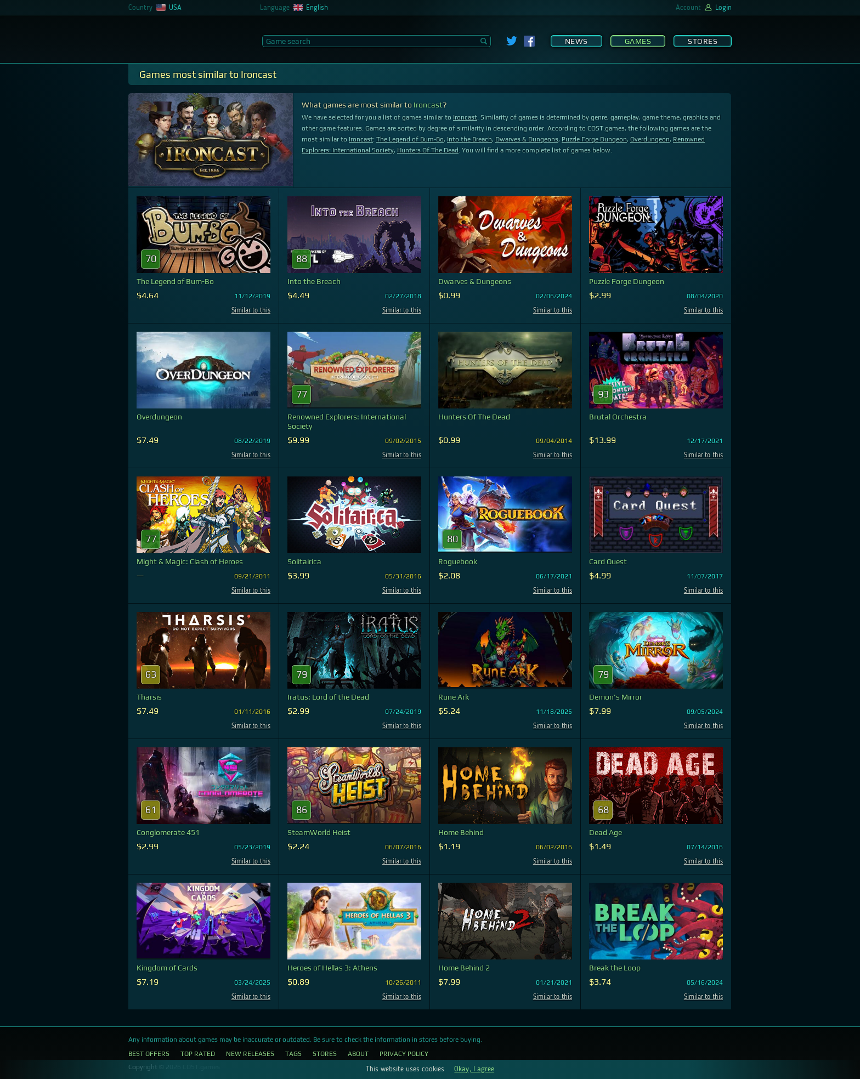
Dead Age (605, 832)
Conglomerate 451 (168, 832)
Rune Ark (453, 696)
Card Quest (608, 561)
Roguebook (457, 561)
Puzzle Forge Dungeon (594, 139)
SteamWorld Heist (318, 832)
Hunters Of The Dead (428, 150)
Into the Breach (469, 139)
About (358, 1054)
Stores (702, 41)
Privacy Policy (404, 1054)
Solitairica (304, 561)
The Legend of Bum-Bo (410, 139)
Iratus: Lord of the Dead (328, 696)
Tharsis (149, 696)
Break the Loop (615, 967)
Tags (293, 1054)
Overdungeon (650, 139)
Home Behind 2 (464, 967)
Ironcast (428, 104)
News (576, 41)
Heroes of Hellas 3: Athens (332, 967)
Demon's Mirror (615, 696)
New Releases (250, 1054)
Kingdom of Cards (167, 967)
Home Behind (461, 832)
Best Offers (148, 1054)
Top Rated (197, 1054)
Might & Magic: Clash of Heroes (190, 561)
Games (638, 41)
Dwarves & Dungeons (526, 139)
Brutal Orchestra (618, 416)
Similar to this (250, 310)
